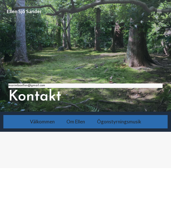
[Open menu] (159, 11)
